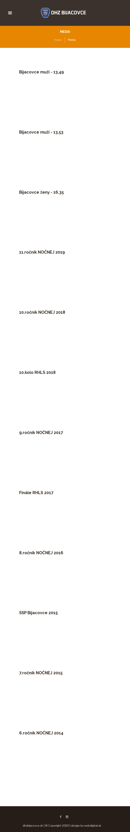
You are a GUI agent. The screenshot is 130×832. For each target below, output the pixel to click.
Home (58, 39)
